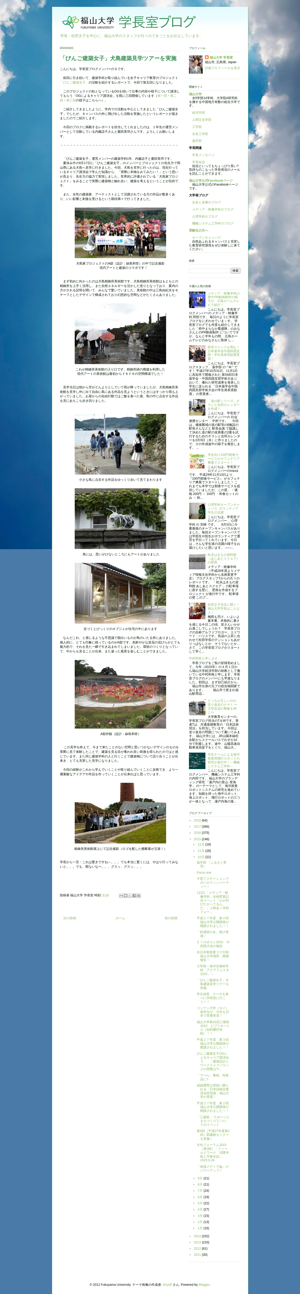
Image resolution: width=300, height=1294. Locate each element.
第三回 (71, 100)
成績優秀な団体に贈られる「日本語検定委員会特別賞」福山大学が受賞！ (213, 1091)
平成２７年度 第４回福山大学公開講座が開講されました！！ (213, 922)
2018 (198, 820)
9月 (201, 1178)
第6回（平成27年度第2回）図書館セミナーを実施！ (213, 1134)
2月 (201, 1222)
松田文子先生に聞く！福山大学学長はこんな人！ (224, 608)
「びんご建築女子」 (74, 82)
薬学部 (197, 141)
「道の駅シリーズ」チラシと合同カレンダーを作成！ (224, 405)
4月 (201, 1209)
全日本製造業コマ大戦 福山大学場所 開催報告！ (214, 956)
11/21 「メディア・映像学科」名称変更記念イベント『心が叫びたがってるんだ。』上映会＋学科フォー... (213, 902)
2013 (198, 1242)
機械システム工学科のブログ (211, 223)
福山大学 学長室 (221, 57)
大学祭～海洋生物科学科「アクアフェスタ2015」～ (213, 970)
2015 (198, 839)
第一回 (162, 95)
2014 (198, 1236)
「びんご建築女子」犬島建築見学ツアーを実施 (213, 984)
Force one (204, 872)
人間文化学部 (201, 120)
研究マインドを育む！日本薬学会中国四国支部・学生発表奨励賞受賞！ (224, 352)
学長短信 (197, 162)
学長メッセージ (202, 155)
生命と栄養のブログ (205, 202)
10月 (201, 857)
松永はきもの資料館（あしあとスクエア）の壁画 (224, 558)
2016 (198, 833)
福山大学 (195, 94)
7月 (201, 1190)
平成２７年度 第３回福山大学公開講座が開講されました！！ (213, 1043)
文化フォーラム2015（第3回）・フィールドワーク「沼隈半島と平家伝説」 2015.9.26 (213, 1152)
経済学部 (198, 112)
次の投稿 (69, 918)
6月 (201, 1197)
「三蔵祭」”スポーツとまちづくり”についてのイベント (213, 1121)
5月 (201, 1203)
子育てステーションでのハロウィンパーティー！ (213, 882)
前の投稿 (171, 918)
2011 (198, 1254)
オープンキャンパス (205, 237)
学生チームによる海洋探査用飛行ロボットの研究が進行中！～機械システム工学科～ (224, 760)
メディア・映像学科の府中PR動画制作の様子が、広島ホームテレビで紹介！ (224, 299)
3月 (201, 1216)
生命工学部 (200, 134)
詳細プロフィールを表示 (222, 68)
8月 (201, 1184)
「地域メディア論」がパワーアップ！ (213, 1168)
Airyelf (167, 1284)
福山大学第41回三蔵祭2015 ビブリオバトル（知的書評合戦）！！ (213, 1027)
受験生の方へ (198, 230)
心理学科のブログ (203, 216)
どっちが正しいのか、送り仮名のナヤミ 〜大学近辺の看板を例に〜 (224, 706)
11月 (201, 851)
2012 (198, 1248)
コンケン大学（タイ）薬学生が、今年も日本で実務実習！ (213, 1012)
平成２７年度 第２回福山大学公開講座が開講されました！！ (213, 1107)
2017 (198, 826)
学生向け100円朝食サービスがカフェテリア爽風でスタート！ (224, 458)
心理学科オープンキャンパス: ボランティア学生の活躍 (224, 508)
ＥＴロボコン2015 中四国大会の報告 (213, 944)
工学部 (197, 127)
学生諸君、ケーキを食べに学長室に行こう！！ (213, 998)
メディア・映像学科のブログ (211, 209)
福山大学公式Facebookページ (211, 180)
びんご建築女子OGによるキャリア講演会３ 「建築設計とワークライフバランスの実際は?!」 (213, 1061)
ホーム (120, 918)
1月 (201, 1228)
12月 (201, 844)
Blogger (204, 1284)
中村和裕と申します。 (205, 658)
